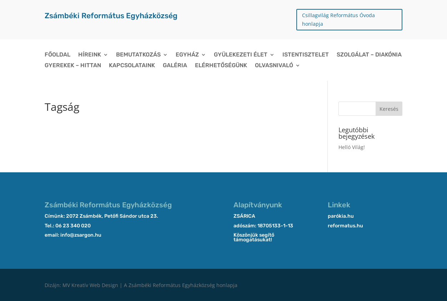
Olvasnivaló (274, 66)
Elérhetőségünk (221, 66)
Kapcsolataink (132, 66)
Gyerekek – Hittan (73, 66)
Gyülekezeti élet (240, 55)
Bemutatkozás (138, 55)
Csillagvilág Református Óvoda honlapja (338, 19)
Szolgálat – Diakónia (369, 55)
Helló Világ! (351, 147)
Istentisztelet (305, 55)
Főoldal (57, 55)
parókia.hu (341, 216)
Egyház (187, 55)
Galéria (175, 66)
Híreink (89, 55)
